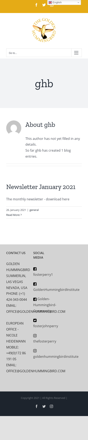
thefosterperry (44, 341)
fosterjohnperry (45, 326)
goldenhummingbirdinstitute (55, 356)
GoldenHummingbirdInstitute (56, 289)
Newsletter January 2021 (40, 187)
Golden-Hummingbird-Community (44, 305)
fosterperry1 (43, 274)
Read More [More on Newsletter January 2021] (13, 215)
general (34, 210)
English (55, 2)
